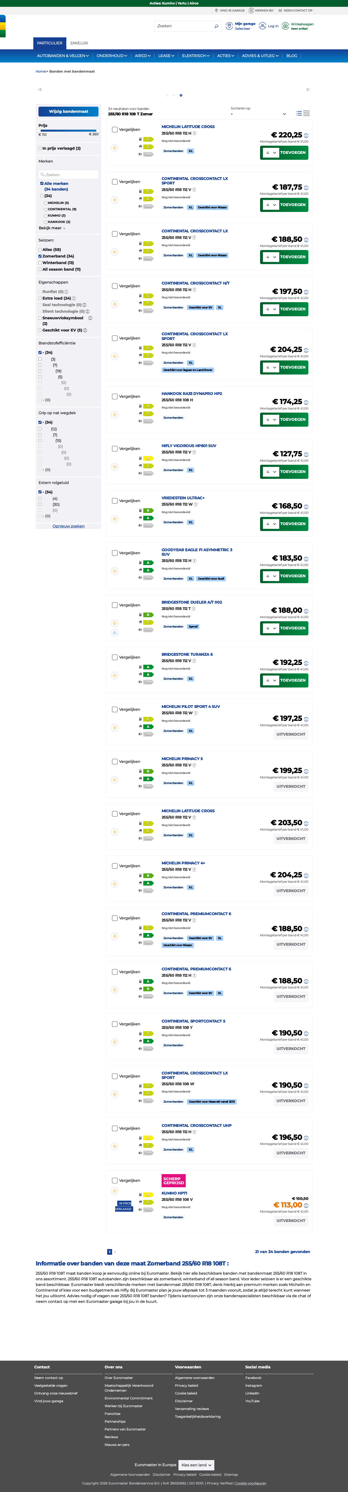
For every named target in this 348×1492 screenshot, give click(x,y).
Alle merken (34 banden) (56, 212)
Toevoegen (293, 183)
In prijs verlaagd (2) (61, 174)
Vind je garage (229, 10)
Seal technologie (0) (62, 330)
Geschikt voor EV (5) (62, 355)
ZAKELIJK (79, 43)
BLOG (291, 56)
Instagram (253, 1461)
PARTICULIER (49, 43)
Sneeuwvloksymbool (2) (62, 346)
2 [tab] (174, 120)
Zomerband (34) (58, 281)
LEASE (164, 56)
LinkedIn (252, 1469)
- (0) (46, 425)
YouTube (252, 1477)
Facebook (253, 1453)
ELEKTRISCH (194, 56)
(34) (48, 221)
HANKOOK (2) (59, 247)
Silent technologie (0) (63, 337)
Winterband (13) (58, 288)
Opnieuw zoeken (69, 551)
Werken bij (261, 10)
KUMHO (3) (57, 241)
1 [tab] (167, 120)
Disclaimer (184, 1477)
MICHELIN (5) (58, 228)
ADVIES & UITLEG (258, 56)
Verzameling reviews (192, 1484)
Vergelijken (129, 155)
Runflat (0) (53, 317)
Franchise (112, 1489)
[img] (114, 165)
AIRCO (141, 56)
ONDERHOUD (110, 56)
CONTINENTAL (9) (62, 234)
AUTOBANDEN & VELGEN (61, 56)
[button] (66, 317)
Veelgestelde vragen (50, 1461)
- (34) (47, 378)
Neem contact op (295, 10)
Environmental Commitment (129, 1474)
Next (308, 102)
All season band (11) (61, 295)
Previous (39, 102)
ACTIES (224, 56)
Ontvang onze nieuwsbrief (55, 1469)
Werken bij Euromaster (124, 1482)
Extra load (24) (56, 323)
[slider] (39, 156)
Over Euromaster (119, 1453)
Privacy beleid (186, 1461)
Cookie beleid (186, 1469)
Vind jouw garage (48, 1477)
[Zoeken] (183, 26)
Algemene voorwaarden (194, 1453)
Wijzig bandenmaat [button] (68, 136)
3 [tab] (181, 120)
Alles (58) (51, 275)
